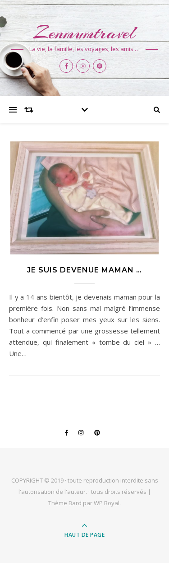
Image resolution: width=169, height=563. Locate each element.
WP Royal (106, 503)
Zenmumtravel (84, 33)
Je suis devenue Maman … (84, 270)
